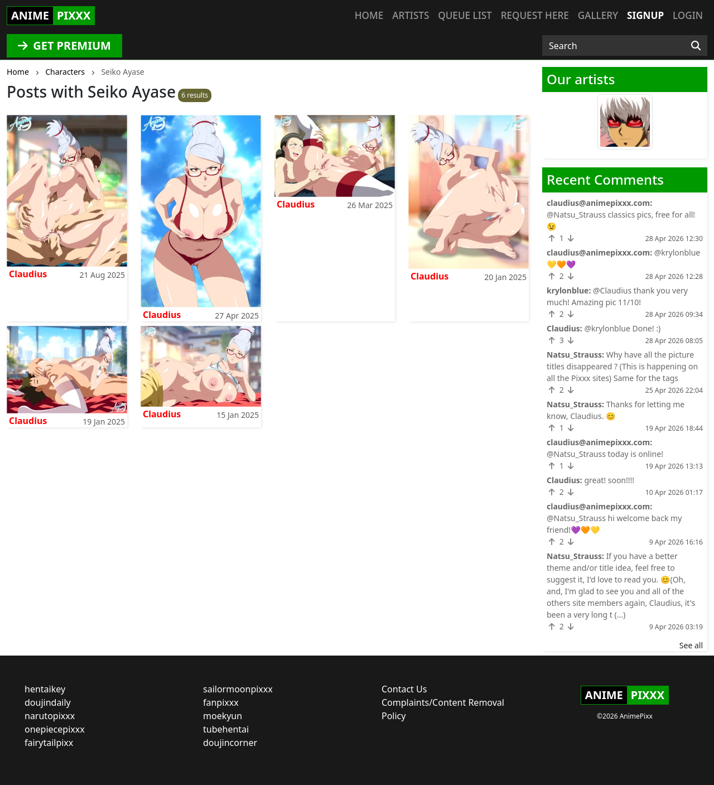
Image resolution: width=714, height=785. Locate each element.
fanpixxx (221, 702)
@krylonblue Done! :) (622, 328)
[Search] (695, 45)
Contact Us (404, 689)
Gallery (598, 15)
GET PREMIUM (64, 45)
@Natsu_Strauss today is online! (605, 454)
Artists (410, 15)
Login (688, 15)
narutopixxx (50, 716)
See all (691, 645)
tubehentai (226, 729)
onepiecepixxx (55, 729)
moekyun (222, 716)
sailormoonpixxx (238, 689)
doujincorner (230, 742)
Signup (645, 15)
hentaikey (45, 689)
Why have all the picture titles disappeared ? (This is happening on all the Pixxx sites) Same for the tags (622, 366)
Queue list (464, 15)
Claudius (28, 274)
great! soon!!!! (609, 480)
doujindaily (48, 702)
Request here (535, 15)
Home (369, 15)
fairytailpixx (49, 742)
